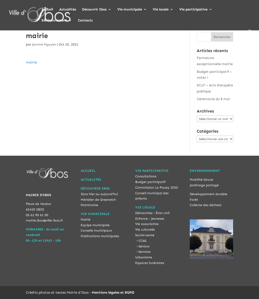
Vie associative (147, 224)
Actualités (67, 9)
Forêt (194, 200)
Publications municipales (100, 236)
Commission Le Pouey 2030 (156, 188)
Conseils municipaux (96, 230)
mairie (31, 62)
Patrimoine (89, 205)
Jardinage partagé (204, 185)
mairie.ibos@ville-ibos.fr (44, 220)
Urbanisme (143, 257)
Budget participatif (150, 182)
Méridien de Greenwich (98, 200)
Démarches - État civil (152, 213)
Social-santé (144, 235)
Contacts (85, 20)
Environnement (54, 20)
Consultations (145, 176)
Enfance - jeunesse (149, 219)
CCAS (142, 241)
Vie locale (161, 9)
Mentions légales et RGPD (113, 292)
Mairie (85, 220)
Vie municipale (129, 9)
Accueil (47, 9)
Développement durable (208, 194)
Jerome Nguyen (44, 44)
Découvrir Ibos (94, 9)
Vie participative (193, 9)
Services (144, 252)
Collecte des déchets (205, 205)
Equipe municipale (95, 225)
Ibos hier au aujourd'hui (99, 194)
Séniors (143, 246)
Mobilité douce (201, 180)
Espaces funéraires (149, 263)
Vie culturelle (145, 230)
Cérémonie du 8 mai (213, 99)
